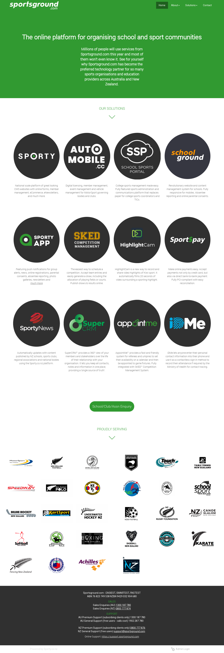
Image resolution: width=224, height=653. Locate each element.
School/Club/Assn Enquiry (111, 406)
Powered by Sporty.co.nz (43, 649)
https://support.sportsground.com (120, 636)
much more (36, 283)
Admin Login (180, 649)
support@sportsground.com (129, 631)
